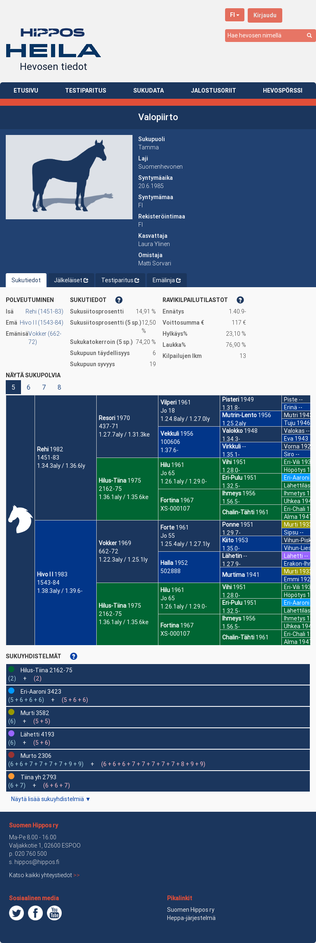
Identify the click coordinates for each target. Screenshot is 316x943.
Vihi (227, 462)
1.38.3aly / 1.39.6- (60, 591)
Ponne (230, 524)
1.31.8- (231, 407)
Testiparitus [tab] (120, 280)
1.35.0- (231, 548)
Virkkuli (231, 446)
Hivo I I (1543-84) (41, 322)
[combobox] (270, 35)
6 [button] (28, 387)
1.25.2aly (234, 423)
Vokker (108, 543)
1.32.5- (231, 486)
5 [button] (13, 387)
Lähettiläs (297, 485)
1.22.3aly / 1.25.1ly (123, 559)
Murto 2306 (36, 756)
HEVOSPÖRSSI (282, 90)
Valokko (232, 430)
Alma (290, 516)
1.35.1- (231, 454)
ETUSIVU (26, 90)
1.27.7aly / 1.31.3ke (124, 434)
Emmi (291, 579)
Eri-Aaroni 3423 (41, 691)
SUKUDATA (148, 90)
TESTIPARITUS (85, 90)
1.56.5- (231, 501)
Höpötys (295, 470)
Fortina (169, 500)
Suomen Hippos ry (33, 825)
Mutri (291, 415)
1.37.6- (169, 450)
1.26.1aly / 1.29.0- (183, 481)
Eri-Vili (292, 462)
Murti (291, 524)
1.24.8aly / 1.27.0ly (185, 419)
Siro (289, 454)
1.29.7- (231, 533)
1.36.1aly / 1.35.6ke (124, 497)
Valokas (294, 430)
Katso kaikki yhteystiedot (44, 875)
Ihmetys (294, 493)
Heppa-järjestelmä (191, 918)
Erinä (290, 407)
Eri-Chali (294, 509)
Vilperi (168, 402)
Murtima (233, 574)
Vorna (292, 446)
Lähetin (232, 556)
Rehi (43, 449)
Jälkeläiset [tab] (71, 280)
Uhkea (292, 501)
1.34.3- (231, 439)
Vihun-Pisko (299, 540)
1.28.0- (231, 470)
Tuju (289, 423)
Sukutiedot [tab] (26, 280)
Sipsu (291, 532)
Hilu (165, 465)
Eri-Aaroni (296, 477)
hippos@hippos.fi (36, 862)
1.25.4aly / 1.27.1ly (185, 544)
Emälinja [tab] (167, 280)
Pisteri (230, 399)
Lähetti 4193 (37, 734)
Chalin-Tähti (238, 512)
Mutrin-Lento (239, 415)
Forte (167, 527)
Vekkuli (169, 433)
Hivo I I (45, 574)
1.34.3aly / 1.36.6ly (61, 465)
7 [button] (44, 387)
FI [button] (234, 15)
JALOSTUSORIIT (213, 90)
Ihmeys (231, 493)
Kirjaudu (264, 15)
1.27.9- (231, 564)
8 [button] (59, 387)
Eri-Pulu (232, 477)
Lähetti (293, 556)
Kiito (228, 540)
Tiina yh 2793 (38, 777)
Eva (288, 438)
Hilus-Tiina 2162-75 (46, 670)
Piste (290, 399)
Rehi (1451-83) (44, 311)
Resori (107, 418)
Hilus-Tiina (112, 480)
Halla (166, 563)
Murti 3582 (35, 713)
